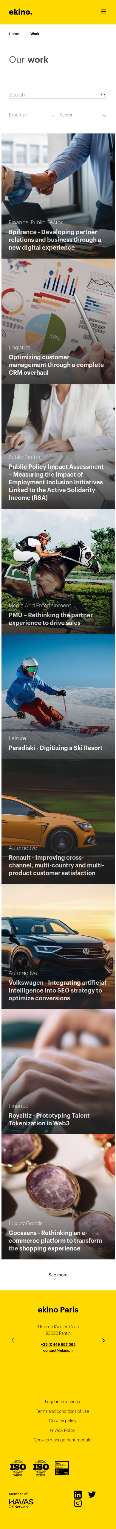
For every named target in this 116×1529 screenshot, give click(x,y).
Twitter (91, 1494)
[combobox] (32, 116)
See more (58, 1275)
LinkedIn (77, 1494)
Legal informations (62, 1402)
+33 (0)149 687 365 (58, 1344)
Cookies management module (62, 1440)
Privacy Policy (62, 1430)
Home (14, 33)
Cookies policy (62, 1421)
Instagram (77, 1503)
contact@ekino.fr (58, 1350)
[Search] (103, 95)
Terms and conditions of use (62, 1411)
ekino (21, 12)
